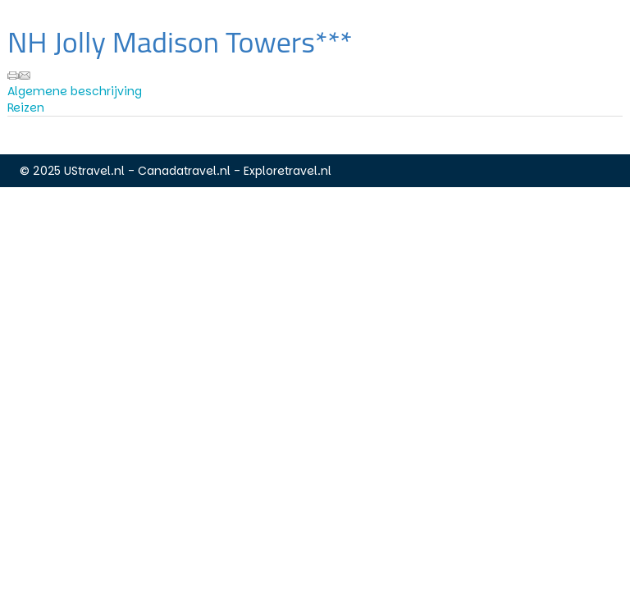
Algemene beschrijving (74, 91)
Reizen (25, 107)
